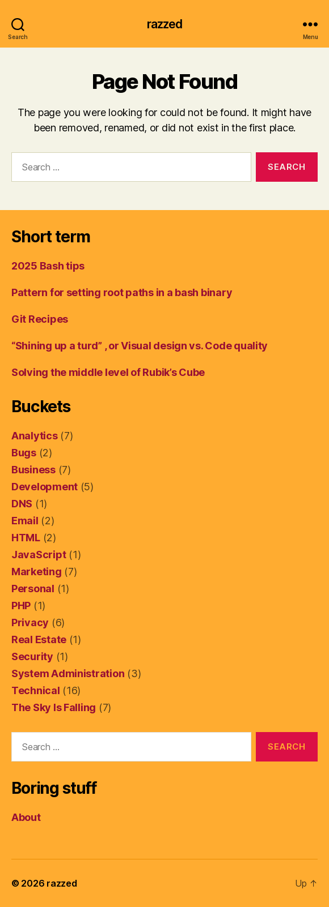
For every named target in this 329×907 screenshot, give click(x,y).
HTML (25, 538)
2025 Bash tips (48, 266)
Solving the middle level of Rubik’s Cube (108, 372)
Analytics (34, 436)
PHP (21, 605)
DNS (21, 504)
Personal (32, 588)
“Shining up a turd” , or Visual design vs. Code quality (139, 346)
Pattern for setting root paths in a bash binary (121, 292)
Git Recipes (39, 319)
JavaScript (38, 555)
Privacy (30, 622)
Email (25, 521)
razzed (165, 24)
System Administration (67, 673)
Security (32, 656)
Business (33, 470)
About (26, 817)
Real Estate (38, 639)
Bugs (23, 453)
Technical (35, 690)
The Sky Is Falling (53, 707)
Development (44, 487)
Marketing (36, 571)
